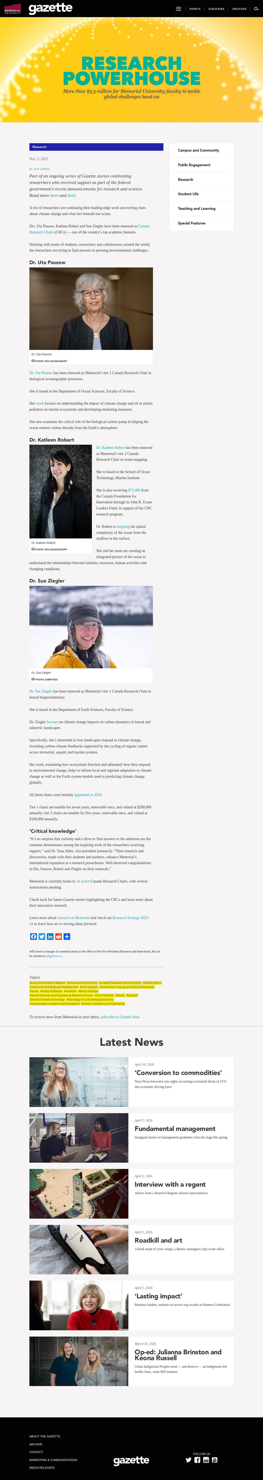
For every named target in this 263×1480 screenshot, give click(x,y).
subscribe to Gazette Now (120, 1017)
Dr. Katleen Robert (110, 448)
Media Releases (42, 1467)
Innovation (70, 991)
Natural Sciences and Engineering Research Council (61, 995)
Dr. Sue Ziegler (40, 691)
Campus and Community (82, 982)
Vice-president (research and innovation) (54, 1003)
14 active (83, 881)
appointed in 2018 (87, 795)
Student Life (188, 194)
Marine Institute (88, 991)
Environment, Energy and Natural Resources (127, 987)
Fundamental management (175, 1129)
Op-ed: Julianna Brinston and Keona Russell (178, 1355)
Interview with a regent (170, 1184)
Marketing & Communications (53, 1460)
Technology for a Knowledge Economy (89, 999)
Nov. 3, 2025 (38, 159)
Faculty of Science (51, 991)
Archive (35, 1444)
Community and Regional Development (54, 987)
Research (132, 995)
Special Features (191, 223)
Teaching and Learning (196, 208)
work (40, 403)
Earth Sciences (89, 987)
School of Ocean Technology (47, 999)
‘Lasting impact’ (158, 1296)
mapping (123, 526)
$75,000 (134, 490)
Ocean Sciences (104, 995)
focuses (52, 722)
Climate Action (152, 982)
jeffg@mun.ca (53, 956)
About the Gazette (44, 1436)
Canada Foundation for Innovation (120, 982)
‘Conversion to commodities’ (178, 1073)
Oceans (120, 995)
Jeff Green (42, 169)
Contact (36, 1452)
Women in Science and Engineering (102, 1003)
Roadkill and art (158, 1240)
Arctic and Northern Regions (47, 982)
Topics (34, 978)
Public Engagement (194, 165)
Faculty (34, 991)
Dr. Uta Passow (41, 373)
